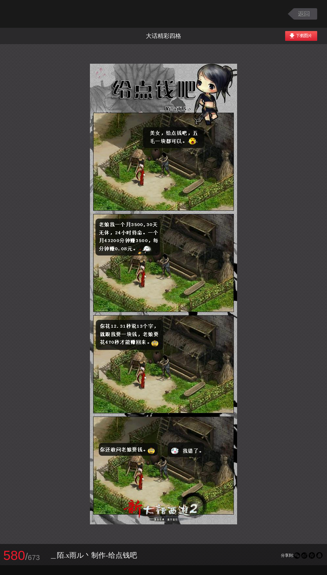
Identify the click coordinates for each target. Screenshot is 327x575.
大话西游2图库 (46, 14)
